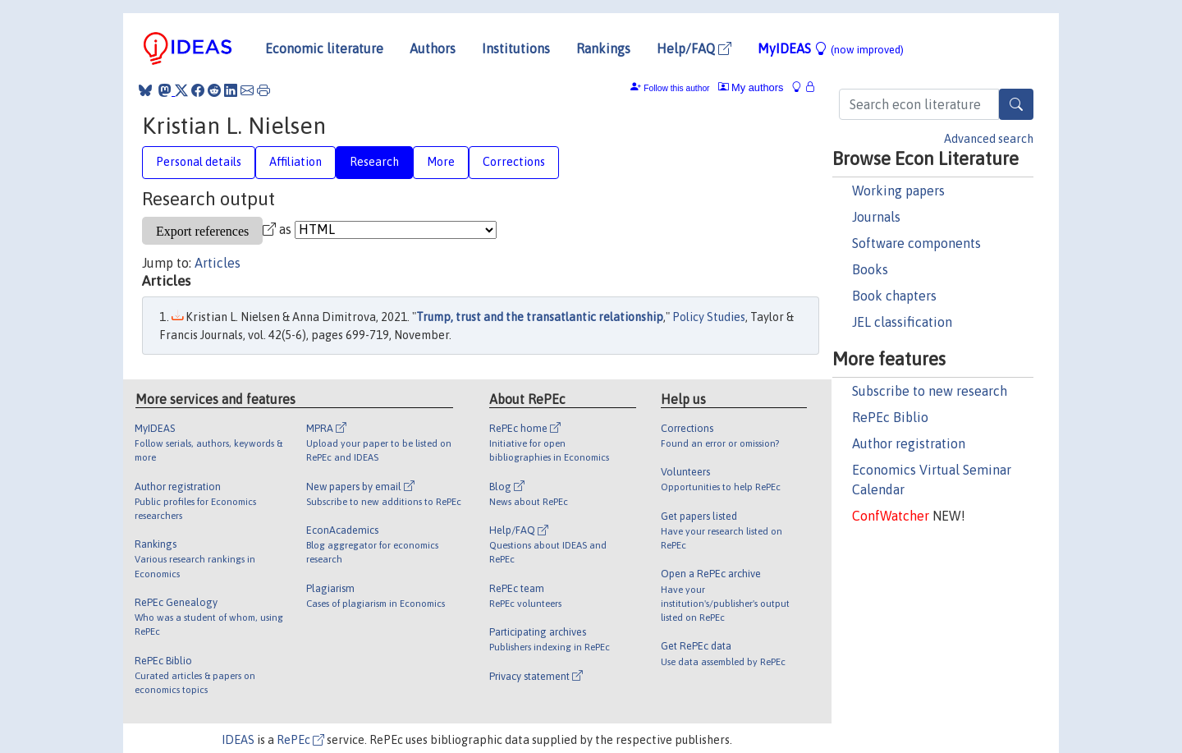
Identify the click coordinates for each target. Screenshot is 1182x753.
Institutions (516, 48)
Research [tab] (374, 161)
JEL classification (902, 322)
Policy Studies (708, 317)
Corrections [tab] (514, 161)
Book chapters (894, 295)
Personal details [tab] (198, 161)
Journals (876, 216)
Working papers (898, 190)
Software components (916, 243)
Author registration (908, 443)
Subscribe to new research (929, 390)
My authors (751, 87)
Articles (218, 262)
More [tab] (441, 161)
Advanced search (988, 138)
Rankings (603, 48)
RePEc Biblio (890, 417)
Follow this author (676, 88)
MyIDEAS (831, 48)
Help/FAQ (694, 48)
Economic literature (324, 48)
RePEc (300, 739)
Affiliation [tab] (295, 161)
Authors (433, 48)
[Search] (1016, 104)
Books (870, 269)
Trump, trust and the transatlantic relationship (539, 317)
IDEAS (238, 739)
